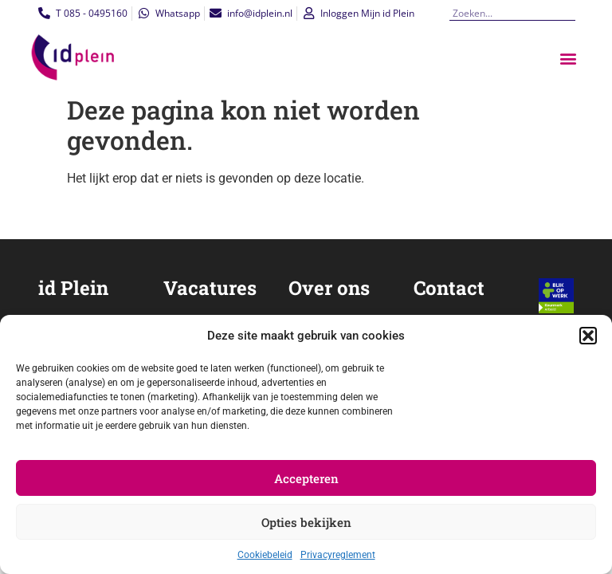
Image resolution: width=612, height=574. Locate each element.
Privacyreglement (337, 554)
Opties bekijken (306, 522)
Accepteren (306, 478)
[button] (588, 336)
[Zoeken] (569, 13)
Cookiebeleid (264, 554)
